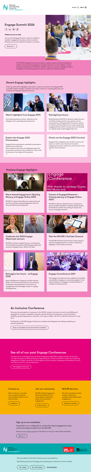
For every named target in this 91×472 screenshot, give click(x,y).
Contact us (14, 403)
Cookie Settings (52, 467)
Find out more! (42, 405)
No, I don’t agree (37, 467)
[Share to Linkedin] (9, 29)
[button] (17, 29)
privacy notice (31, 431)
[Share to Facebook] (6, 29)
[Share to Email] (13, 29)
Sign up (22, 436)
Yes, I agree (22, 467)
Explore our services (70, 403)
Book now (11, 46)
